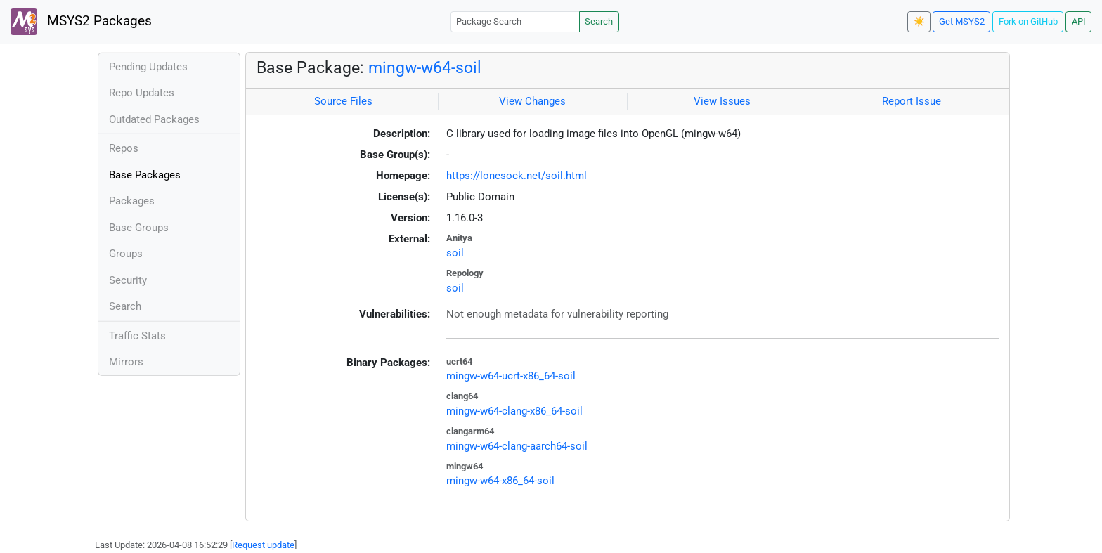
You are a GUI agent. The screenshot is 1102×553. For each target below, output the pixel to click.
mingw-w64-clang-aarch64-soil (517, 446)
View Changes (532, 101)
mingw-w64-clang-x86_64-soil (514, 411)
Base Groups (139, 227)
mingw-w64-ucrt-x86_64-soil (511, 376)
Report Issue (911, 101)
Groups (126, 253)
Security (128, 280)
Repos (123, 148)
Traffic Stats (137, 336)
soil (455, 253)
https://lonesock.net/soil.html (516, 175)
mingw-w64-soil (424, 67)
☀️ (919, 21)
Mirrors (126, 362)
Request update (263, 545)
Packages (132, 201)
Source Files (343, 101)
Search (599, 21)
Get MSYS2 (962, 21)
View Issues (722, 101)
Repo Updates (141, 92)
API (1079, 21)
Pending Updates (148, 66)
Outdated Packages (154, 119)
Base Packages (145, 175)
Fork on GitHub (1028, 21)
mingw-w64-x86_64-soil (500, 480)
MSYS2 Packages (81, 21)
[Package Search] (515, 21)
